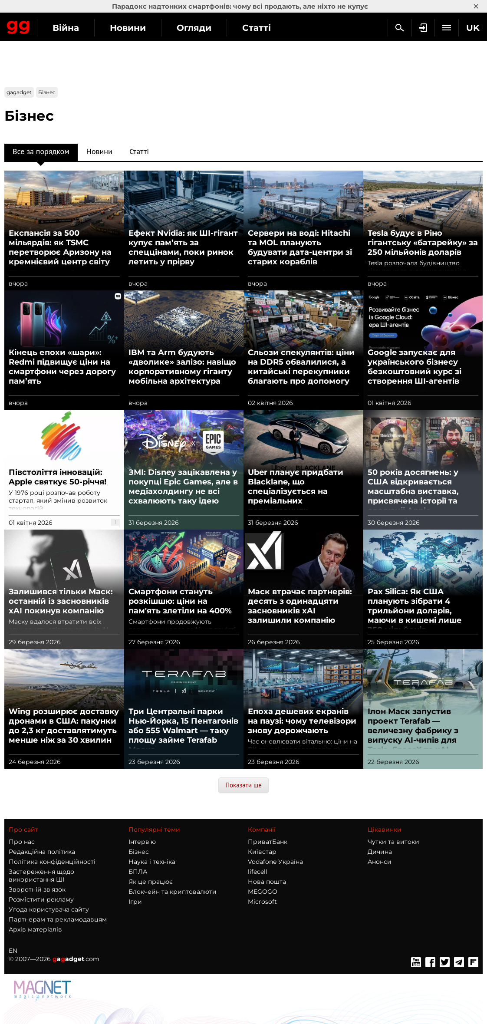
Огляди (194, 28)
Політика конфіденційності (52, 862)
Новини (128, 28)
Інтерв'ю (142, 842)
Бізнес (138, 852)
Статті (256, 28)
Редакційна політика (42, 852)
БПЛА (137, 872)
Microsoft (262, 901)
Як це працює (150, 882)
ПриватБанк (267, 842)
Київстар (262, 852)
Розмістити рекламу (41, 899)
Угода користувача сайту (49, 909)
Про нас (22, 842)
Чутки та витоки (393, 842)
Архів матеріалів (35, 929)
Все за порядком (41, 153)
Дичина (380, 852)
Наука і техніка (151, 862)
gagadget (19, 92)
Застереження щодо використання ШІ (41, 875)
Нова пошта (267, 882)
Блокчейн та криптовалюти (172, 892)
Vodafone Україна (275, 862)
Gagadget (18, 26)
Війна (66, 28)
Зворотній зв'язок (37, 889)
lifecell (257, 872)
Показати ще (243, 785)
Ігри (135, 901)
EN (13, 951)
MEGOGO (262, 892)
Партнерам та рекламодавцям (58, 919)
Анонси (380, 862)
